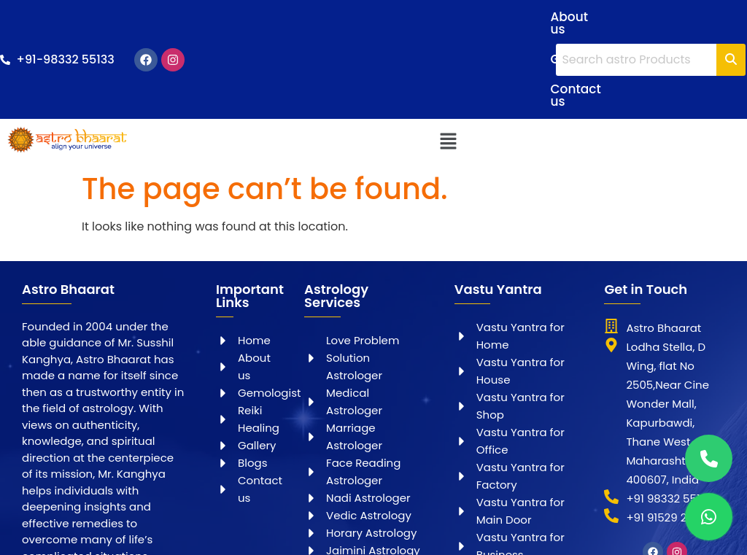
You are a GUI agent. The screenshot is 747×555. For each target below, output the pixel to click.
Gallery (422, 17)
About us (354, 17)
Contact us (360, 46)
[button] (447, 87)
